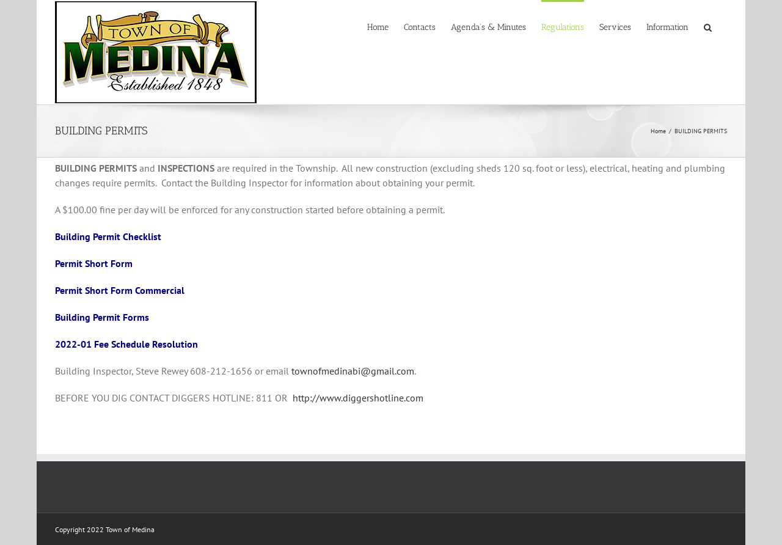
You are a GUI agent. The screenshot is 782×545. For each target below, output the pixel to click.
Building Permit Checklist (108, 236)
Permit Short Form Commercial (120, 290)
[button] (708, 26)
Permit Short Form (94, 263)
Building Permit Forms (102, 317)
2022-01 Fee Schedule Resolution (126, 344)
